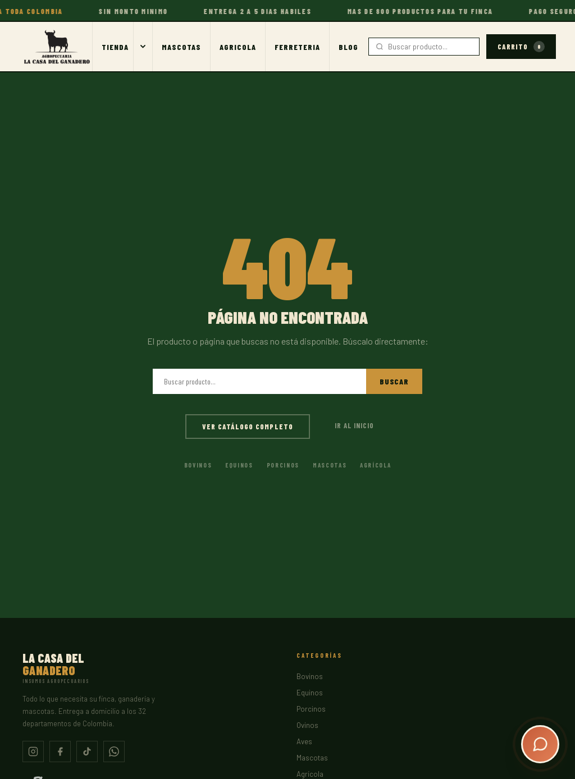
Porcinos (283, 465)
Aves (304, 741)
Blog (348, 47)
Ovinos (307, 725)
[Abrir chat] (540, 744)
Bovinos (198, 465)
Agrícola (375, 465)
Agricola (238, 47)
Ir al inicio (354, 425)
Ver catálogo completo (247, 426)
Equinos (239, 465)
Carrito (521, 46)
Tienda (115, 47)
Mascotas (181, 47)
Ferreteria (297, 47)
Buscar (394, 381)
